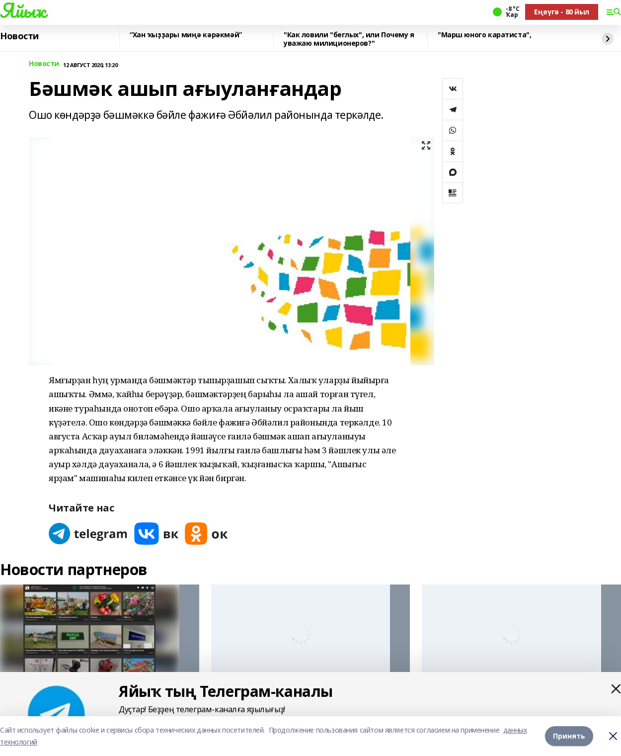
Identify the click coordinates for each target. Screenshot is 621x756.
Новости (19, 36)
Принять (569, 736)
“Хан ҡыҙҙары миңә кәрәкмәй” (186, 35)
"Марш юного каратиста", (484, 35)
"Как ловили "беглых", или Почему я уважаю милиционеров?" (349, 39)
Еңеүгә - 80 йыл (561, 11)
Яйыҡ (22, 10)
